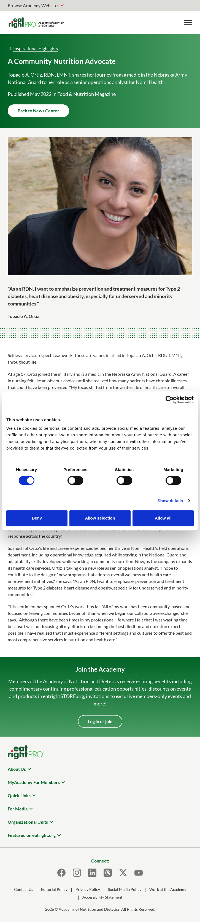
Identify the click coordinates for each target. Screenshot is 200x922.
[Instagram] (76, 873)
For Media (18, 808)
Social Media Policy (124, 889)
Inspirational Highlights (35, 48)
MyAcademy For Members (34, 782)
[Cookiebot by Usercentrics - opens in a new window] (169, 400)
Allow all (163, 518)
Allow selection (100, 518)
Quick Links (19, 795)
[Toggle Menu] (187, 22)
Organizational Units (28, 821)
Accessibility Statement (102, 897)
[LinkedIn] (92, 873)
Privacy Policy (87, 889)
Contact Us (23, 889)
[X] (123, 873)
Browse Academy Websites (33, 5)
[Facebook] (61, 873)
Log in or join (100, 721)
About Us (17, 769)
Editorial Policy (54, 889)
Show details (170, 500)
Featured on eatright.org (32, 835)
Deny (37, 518)
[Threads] (107, 873)
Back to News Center (38, 110)
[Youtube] (138, 873)
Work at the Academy (167, 889)
